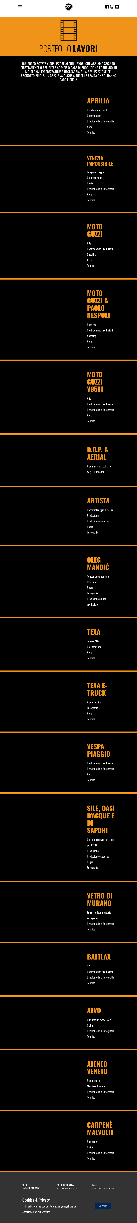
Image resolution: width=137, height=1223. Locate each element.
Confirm (103, 1205)
